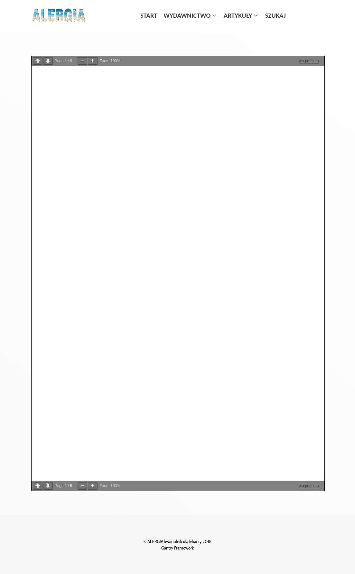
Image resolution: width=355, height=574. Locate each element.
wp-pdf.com (309, 61)
